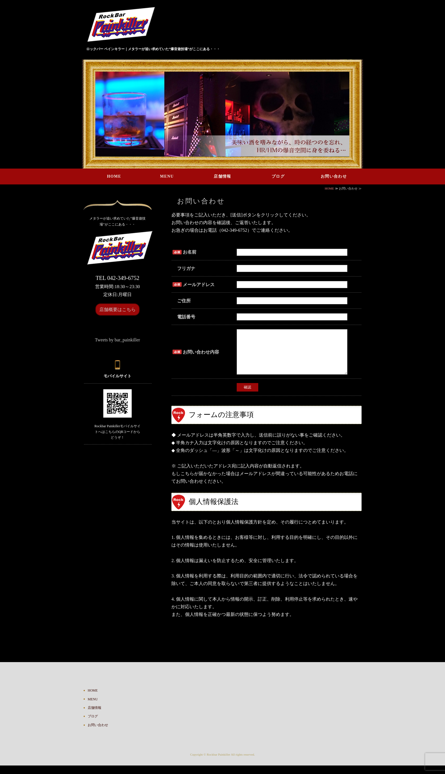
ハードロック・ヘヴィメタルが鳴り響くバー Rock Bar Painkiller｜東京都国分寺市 (123, 25)
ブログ (278, 176)
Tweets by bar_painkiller (117, 339)
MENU (167, 176)
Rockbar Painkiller (218, 763)
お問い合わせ (334, 176)
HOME (114, 176)
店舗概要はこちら (117, 309)
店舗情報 (222, 176)
